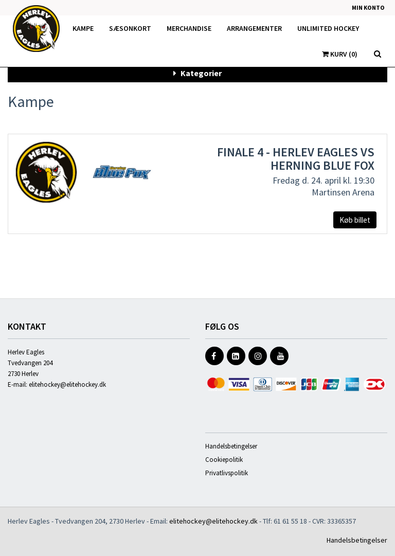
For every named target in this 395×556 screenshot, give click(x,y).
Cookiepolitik (224, 459)
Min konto (368, 7)
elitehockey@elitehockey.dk (67, 384)
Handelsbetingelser (231, 446)
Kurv (339, 54)
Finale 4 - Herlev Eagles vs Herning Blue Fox (295, 158)
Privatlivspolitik (226, 473)
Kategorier (197, 73)
